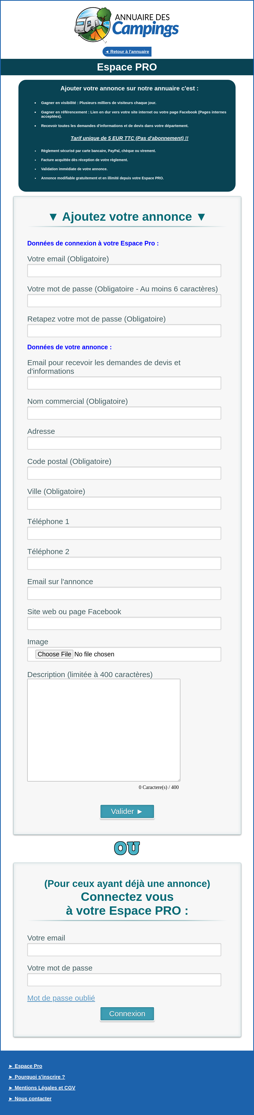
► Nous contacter (30, 1098)
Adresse (41, 431)
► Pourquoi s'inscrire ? (36, 1077)
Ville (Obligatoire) (56, 491)
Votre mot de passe (60, 968)
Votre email (46, 938)
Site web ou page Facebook (74, 611)
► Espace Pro (25, 1066)
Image (37, 641)
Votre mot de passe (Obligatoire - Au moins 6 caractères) (122, 289)
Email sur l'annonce (60, 581)
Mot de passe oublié (61, 998)
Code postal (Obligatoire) (69, 461)
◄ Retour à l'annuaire (127, 51)
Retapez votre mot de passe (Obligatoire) (96, 319)
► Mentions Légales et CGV (41, 1088)
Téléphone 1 (48, 521)
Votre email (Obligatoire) (68, 259)
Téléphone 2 (48, 551)
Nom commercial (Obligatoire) (77, 401)
